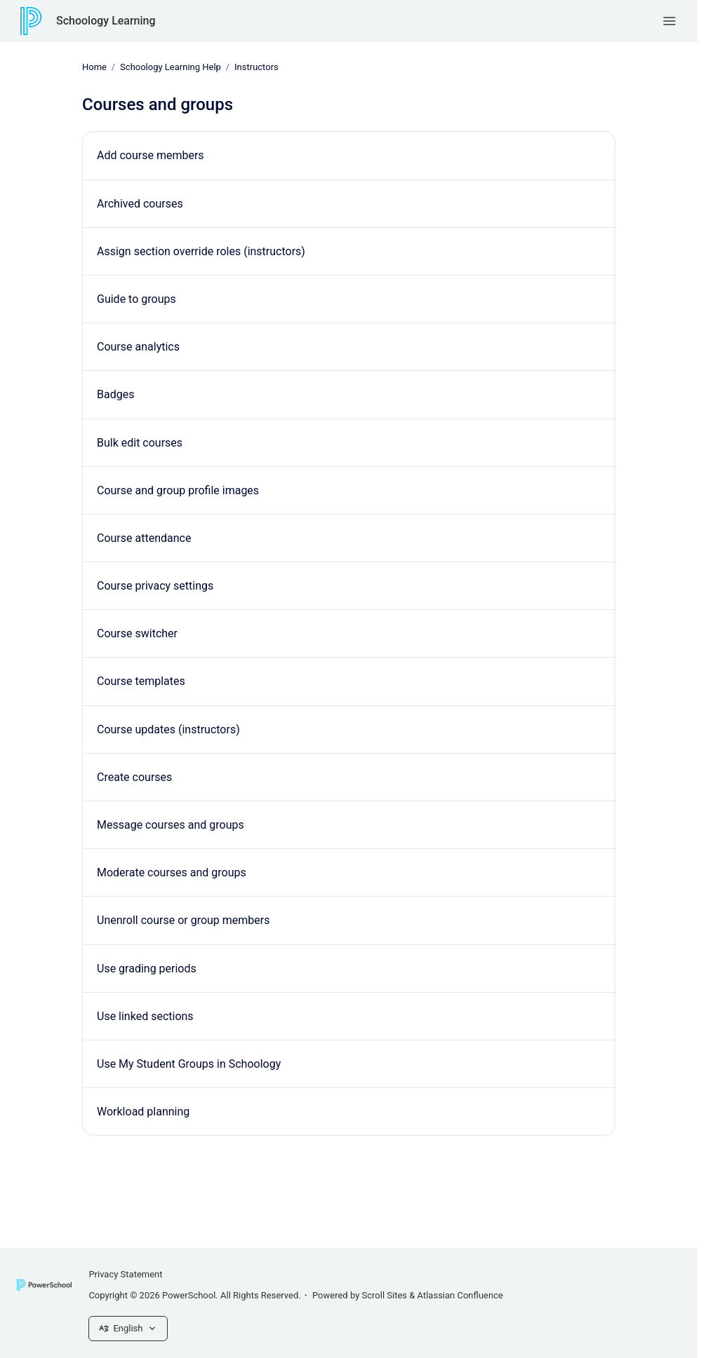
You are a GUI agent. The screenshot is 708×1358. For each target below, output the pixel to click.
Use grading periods (146, 968)
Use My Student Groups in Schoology (189, 1064)
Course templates (141, 681)
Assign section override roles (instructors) (201, 251)
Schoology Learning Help (170, 67)
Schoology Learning (106, 20)
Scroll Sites (385, 1295)
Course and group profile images (178, 490)
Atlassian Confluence (460, 1295)
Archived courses (140, 203)
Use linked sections (145, 1016)
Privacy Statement (125, 1274)
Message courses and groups (170, 824)
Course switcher (137, 633)
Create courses (134, 777)
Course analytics (138, 346)
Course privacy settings (155, 585)
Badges (115, 394)
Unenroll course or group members (183, 920)
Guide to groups (136, 299)
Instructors (256, 67)
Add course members (150, 155)
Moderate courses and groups (171, 872)
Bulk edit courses (139, 442)
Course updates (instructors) (168, 729)
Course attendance (144, 538)
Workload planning (143, 1111)
